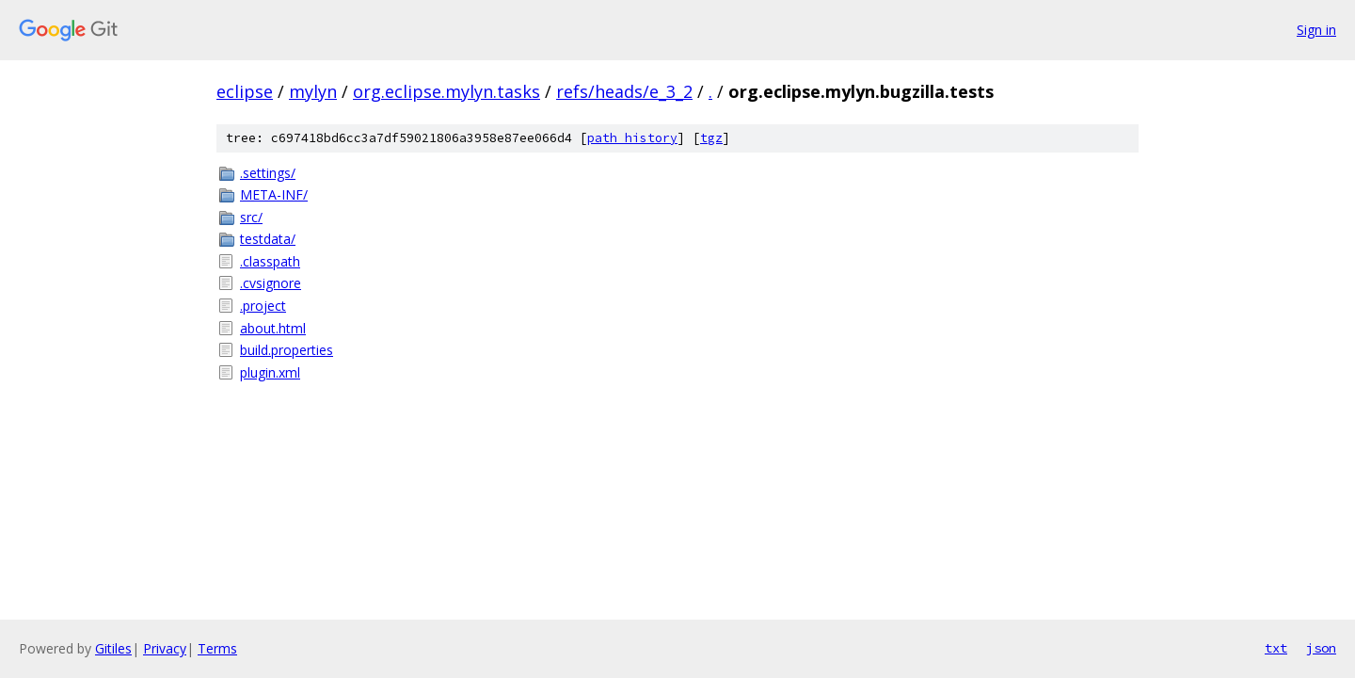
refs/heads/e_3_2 (624, 91)
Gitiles (113, 648)
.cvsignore (270, 283)
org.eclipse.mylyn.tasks (446, 91)
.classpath (270, 261)
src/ (251, 217)
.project (263, 306)
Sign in (1316, 30)
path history (632, 138)
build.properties (286, 350)
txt (1276, 647)
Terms (217, 648)
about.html (273, 328)
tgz (711, 138)
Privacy (164, 648)
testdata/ (267, 239)
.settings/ (267, 173)
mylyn (313, 91)
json (1321, 647)
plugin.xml (270, 372)
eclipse (244, 91)
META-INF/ (274, 194)
